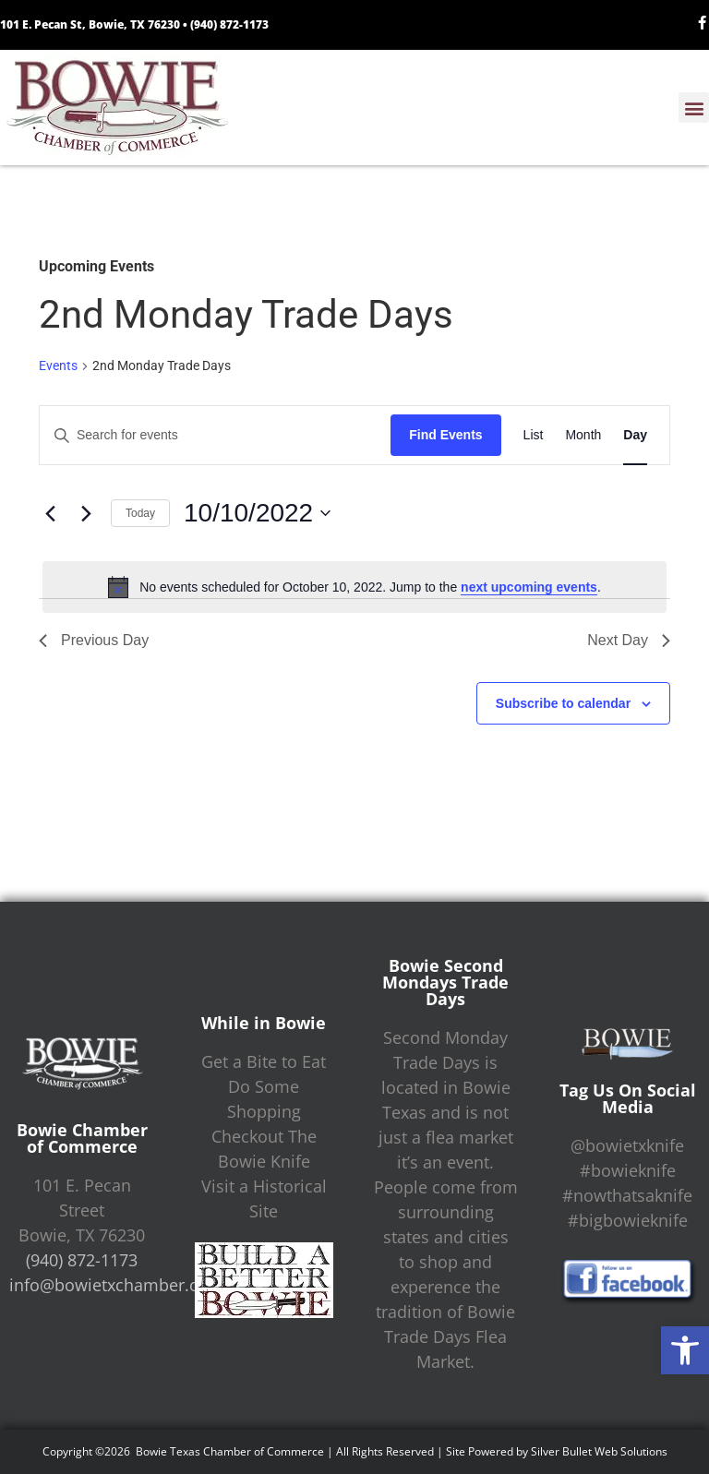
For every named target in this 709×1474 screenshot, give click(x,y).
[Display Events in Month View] (583, 435)
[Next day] (86, 513)
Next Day (628, 640)
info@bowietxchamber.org (112, 1285)
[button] (685, 1350)
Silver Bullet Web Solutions (599, 1451)
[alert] (354, 587)
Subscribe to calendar (563, 703)
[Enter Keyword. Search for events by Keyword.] (215, 435)
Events (58, 365)
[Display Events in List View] (533, 435)
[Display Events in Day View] (635, 435)
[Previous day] (50, 513)
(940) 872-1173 (229, 24)
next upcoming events (529, 587)
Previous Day (94, 640)
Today (140, 513)
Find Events (445, 434)
